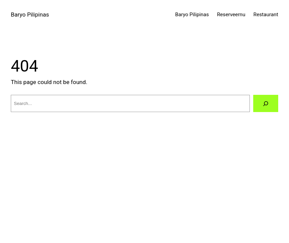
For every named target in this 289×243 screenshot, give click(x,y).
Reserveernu (231, 14)
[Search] (265, 103)
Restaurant (266, 14)
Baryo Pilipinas (30, 14)
